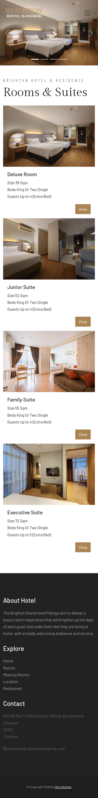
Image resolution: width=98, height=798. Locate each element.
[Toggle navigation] (87, 13)
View (83, 209)
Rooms (9, 668)
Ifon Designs (63, 787)
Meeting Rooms (16, 674)
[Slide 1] (35, 59)
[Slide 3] (54, 59)
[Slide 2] (44, 59)
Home (8, 661)
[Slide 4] (63, 59)
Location (10, 681)
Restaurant (12, 688)
